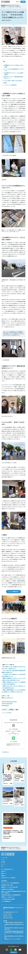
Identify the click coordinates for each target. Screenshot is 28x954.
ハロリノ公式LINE (13, 741)
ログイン (18, 1)
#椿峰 (16, 709)
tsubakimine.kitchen (12, 701)
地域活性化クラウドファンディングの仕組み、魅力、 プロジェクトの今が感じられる (13, 732)
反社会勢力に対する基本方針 (7, 889)
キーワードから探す (6, 712)
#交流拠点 (11, 709)
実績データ (3, 873)
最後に (5, 82)
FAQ (2, 866)
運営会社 (3, 875)
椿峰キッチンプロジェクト (7, 697)
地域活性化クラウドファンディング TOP (9, 5)
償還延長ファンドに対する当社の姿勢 (9, 887)
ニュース (3, 864)
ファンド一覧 (4, 857)
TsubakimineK (9, 703)
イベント (3, 859)
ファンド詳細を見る (13, 591)
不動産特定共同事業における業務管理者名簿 (10, 895)
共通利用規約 (4, 880)
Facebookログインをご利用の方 (8, 877)
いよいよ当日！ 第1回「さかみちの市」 (13, 80)
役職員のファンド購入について (8, 897)
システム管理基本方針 (6, 901)
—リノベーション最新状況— (10, 85)
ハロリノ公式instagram (13, 729)
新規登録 (23, 1)
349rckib (7, 705)
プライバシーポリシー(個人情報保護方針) (10, 883)
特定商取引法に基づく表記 (7, 885)
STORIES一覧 (5, 752)
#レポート (4, 709)
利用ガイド (3, 871)
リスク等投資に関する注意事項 (8, 899)
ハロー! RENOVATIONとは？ (7, 869)
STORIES (3, 6)
